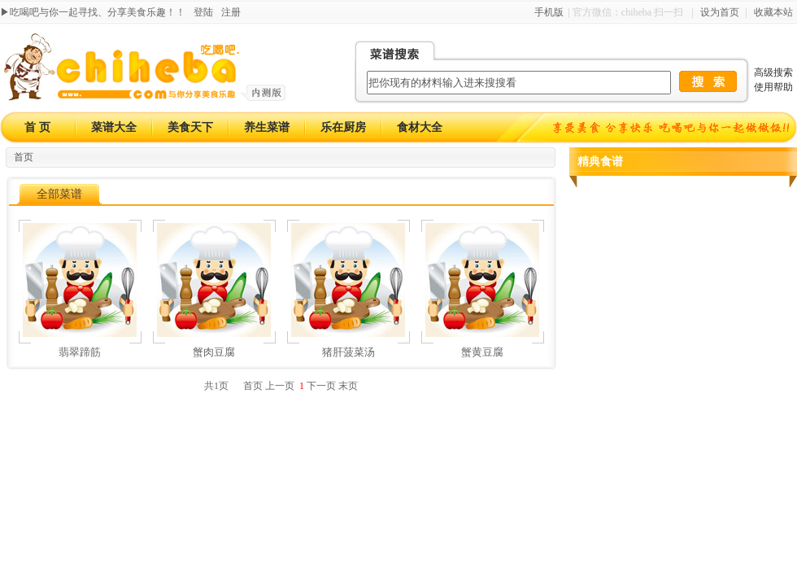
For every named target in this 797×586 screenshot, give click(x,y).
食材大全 (419, 127)
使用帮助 (773, 87)
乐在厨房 (343, 127)
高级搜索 (773, 72)
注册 (231, 12)
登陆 (203, 12)
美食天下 (190, 127)
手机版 (549, 12)
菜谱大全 (114, 127)
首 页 (37, 127)
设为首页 (719, 12)
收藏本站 (773, 12)
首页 (23, 157)
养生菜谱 (267, 127)
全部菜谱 (59, 194)
